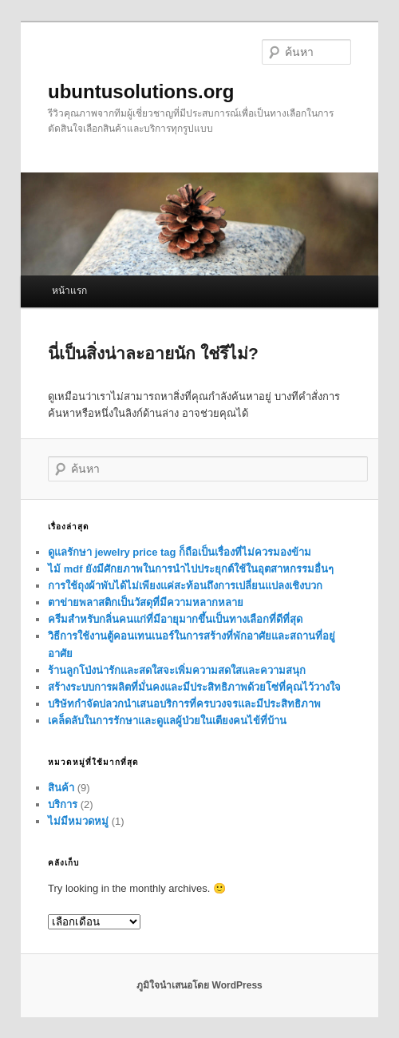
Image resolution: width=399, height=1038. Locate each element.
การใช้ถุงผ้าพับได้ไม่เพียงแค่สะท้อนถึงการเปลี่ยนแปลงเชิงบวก (185, 586)
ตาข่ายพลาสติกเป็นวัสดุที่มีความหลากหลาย (145, 602)
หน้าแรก (69, 290)
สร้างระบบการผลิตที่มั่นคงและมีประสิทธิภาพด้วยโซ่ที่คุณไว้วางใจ (194, 687)
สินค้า (61, 788)
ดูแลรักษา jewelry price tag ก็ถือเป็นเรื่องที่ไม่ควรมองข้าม (179, 552)
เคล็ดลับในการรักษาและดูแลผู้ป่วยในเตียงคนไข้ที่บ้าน (167, 721)
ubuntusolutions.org (141, 91)
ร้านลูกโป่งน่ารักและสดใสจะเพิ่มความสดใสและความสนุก (177, 670)
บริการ (62, 804)
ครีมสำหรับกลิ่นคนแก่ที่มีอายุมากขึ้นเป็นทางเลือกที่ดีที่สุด (175, 619)
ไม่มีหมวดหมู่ (78, 821)
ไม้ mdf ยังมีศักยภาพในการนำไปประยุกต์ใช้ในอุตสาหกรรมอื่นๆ (191, 569)
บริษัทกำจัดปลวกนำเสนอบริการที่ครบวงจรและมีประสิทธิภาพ (184, 704)
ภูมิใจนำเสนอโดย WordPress (199, 985)
